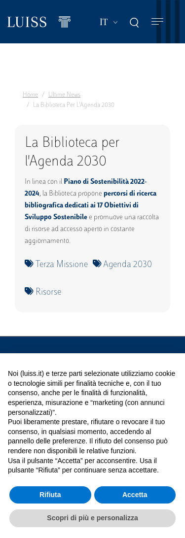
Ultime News (64, 95)
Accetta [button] (135, 495)
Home (30, 95)
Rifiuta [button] (50, 495)
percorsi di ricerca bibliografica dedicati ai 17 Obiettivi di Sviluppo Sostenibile (90, 205)
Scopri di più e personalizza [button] (92, 518)
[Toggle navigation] (157, 22)
